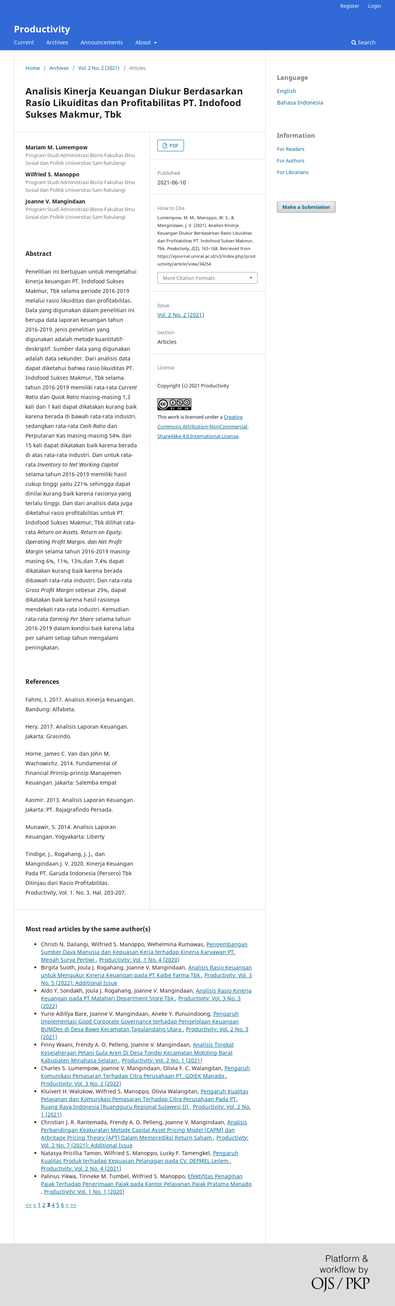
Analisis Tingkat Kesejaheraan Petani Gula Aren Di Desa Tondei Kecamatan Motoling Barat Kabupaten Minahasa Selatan (137, 1052)
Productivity (42, 28)
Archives (57, 42)
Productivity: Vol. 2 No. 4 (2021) (81, 1168)
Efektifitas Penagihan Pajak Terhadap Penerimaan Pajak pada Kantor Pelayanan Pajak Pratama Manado (146, 1180)
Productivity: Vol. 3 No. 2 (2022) (81, 1083)
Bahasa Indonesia (300, 102)
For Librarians (293, 172)
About (143, 42)
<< (28, 1204)
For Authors (290, 160)
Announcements (102, 42)
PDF (173, 145)
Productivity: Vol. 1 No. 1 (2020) (84, 1191)
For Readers (290, 148)
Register (349, 5)
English (286, 91)
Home (32, 67)
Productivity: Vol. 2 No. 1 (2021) (162, 1060)
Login (374, 5)
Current (24, 42)
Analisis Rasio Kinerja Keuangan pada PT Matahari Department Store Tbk (146, 994)
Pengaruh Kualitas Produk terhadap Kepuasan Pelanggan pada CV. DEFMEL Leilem (139, 1156)
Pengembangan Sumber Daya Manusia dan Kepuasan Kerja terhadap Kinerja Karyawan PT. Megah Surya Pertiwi (144, 952)
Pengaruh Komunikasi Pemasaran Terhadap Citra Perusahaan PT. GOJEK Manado (145, 1071)
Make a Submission (306, 206)
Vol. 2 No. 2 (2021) (99, 67)
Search (363, 42)
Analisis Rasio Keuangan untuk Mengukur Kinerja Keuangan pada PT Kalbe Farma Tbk (146, 971)
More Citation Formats (189, 277)
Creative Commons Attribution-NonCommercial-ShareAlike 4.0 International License (202, 426)
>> (73, 1204)
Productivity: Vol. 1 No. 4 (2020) (139, 959)
